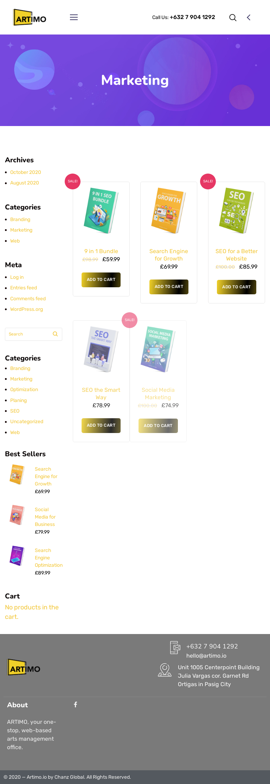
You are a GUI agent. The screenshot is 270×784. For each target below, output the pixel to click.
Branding (20, 219)
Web (15, 241)
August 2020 (24, 183)
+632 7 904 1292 (212, 646)
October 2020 (25, 172)
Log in (17, 277)
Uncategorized (26, 422)
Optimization (24, 390)
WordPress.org (26, 309)
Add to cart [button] (101, 279)
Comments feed (28, 299)
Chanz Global (69, 777)
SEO (14, 411)
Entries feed (23, 288)
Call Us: (183, 17)
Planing (18, 400)
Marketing (21, 230)
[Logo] (29, 17)
